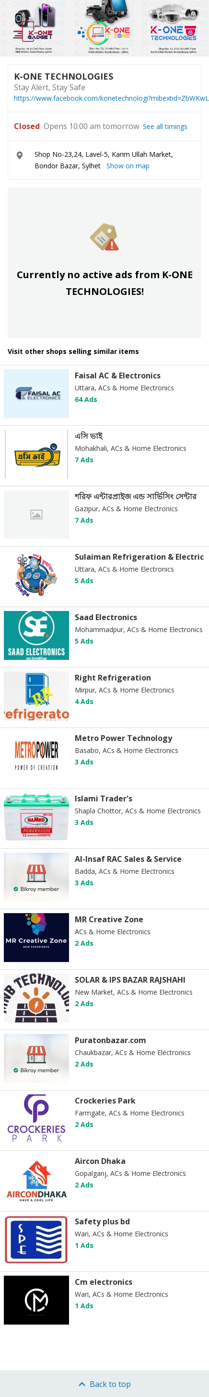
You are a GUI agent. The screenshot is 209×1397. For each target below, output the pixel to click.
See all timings (165, 126)
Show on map (128, 165)
